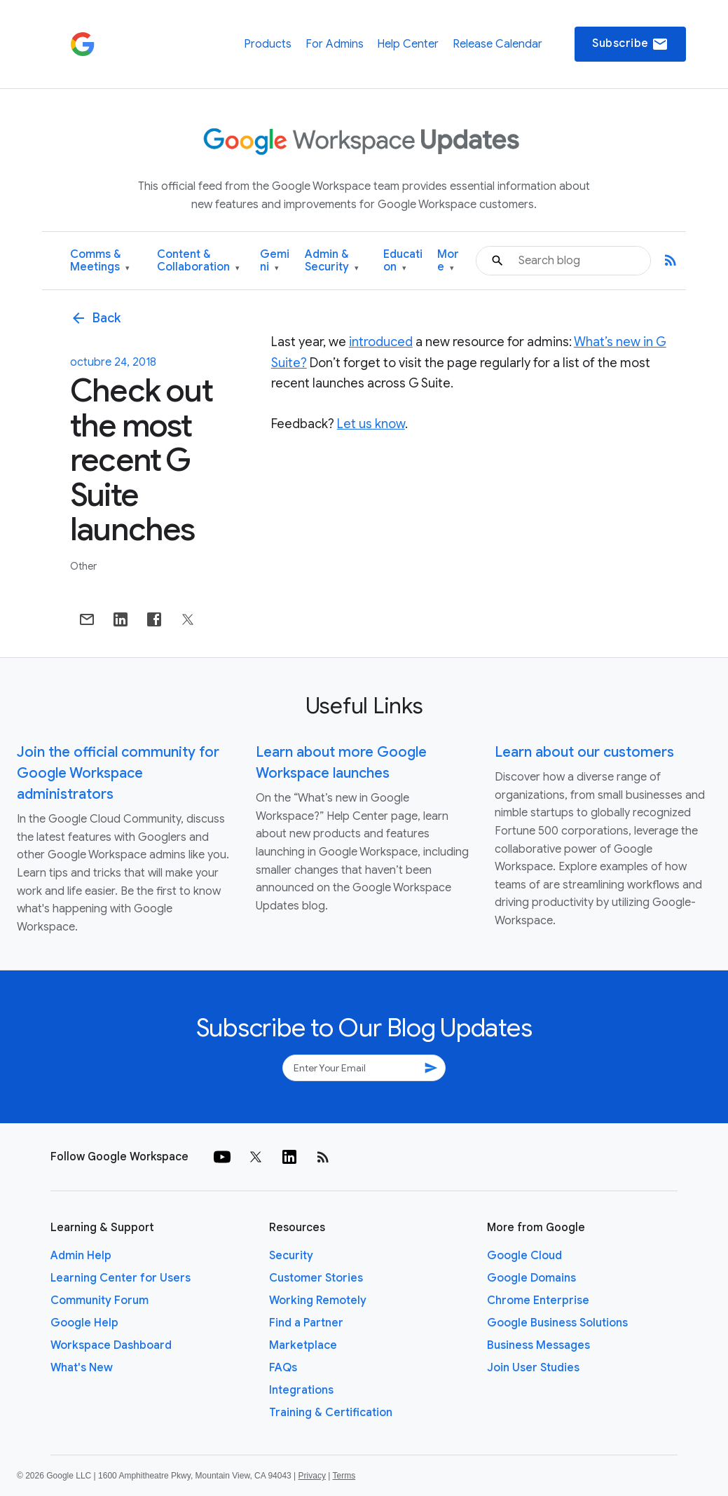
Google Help (84, 1323)
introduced (381, 342)
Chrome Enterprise (538, 1300)
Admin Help (80, 1256)
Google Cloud (524, 1256)
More (448, 261)
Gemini (274, 261)
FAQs (283, 1368)
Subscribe (630, 44)
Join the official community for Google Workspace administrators (118, 773)
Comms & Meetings (100, 261)
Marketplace (303, 1345)
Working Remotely (317, 1300)
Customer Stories (316, 1278)
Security (291, 1256)
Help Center (408, 44)
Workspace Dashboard (111, 1345)
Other (83, 566)
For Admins (334, 44)
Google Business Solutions (557, 1323)
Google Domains (531, 1278)
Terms (343, 1476)
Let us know (371, 424)
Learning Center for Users (120, 1278)
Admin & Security (332, 261)
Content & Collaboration (198, 261)
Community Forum (99, 1300)
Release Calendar (497, 44)
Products (267, 44)
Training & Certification (330, 1413)
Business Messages (538, 1345)
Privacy (312, 1476)
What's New (81, 1368)
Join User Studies (533, 1368)
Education (403, 261)
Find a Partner (306, 1323)
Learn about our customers (584, 752)
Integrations (301, 1390)
